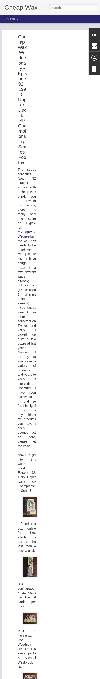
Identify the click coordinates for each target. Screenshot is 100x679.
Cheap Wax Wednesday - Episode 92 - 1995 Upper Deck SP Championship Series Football (22, 99)
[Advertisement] (61, 108)
